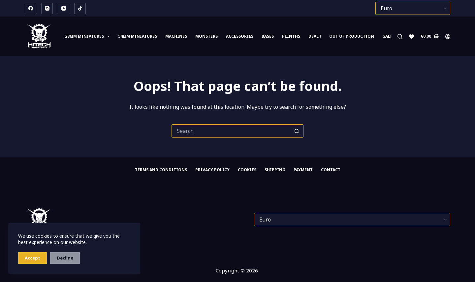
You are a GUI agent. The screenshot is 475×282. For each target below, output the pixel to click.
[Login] (447, 36)
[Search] (399, 36)
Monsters (206, 36)
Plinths (291, 36)
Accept (32, 258)
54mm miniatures (137, 36)
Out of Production (351, 36)
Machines (176, 36)
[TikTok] (80, 8)
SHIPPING (275, 170)
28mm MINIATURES (88, 36)
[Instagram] (47, 8)
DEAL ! (314, 36)
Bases (268, 36)
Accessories (239, 36)
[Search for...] (231, 131)
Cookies (247, 170)
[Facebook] (30, 8)
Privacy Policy (212, 170)
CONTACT (330, 170)
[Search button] (296, 131)
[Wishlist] (411, 36)
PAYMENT (303, 170)
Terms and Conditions (161, 170)
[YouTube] (63, 8)
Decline (65, 258)
